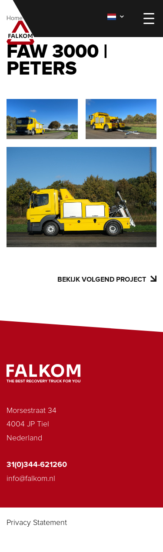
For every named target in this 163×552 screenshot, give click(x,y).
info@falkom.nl (31, 479)
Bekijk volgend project (106, 279)
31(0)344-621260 (37, 465)
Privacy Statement (37, 523)
